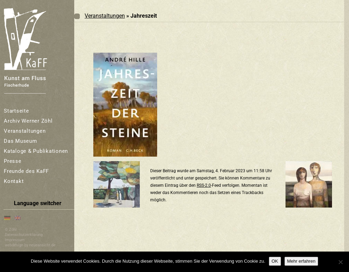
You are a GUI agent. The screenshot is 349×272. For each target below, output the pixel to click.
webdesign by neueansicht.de (30, 245)
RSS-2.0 (204, 185)
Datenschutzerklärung (24, 234)
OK (275, 261)
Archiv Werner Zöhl (28, 121)
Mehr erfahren (301, 261)
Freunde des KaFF (26, 171)
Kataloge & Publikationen (36, 151)
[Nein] (340, 261)
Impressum (15, 240)
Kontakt (14, 181)
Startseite (16, 111)
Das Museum (20, 141)
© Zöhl (11, 229)
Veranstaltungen (24, 131)
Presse (13, 161)
